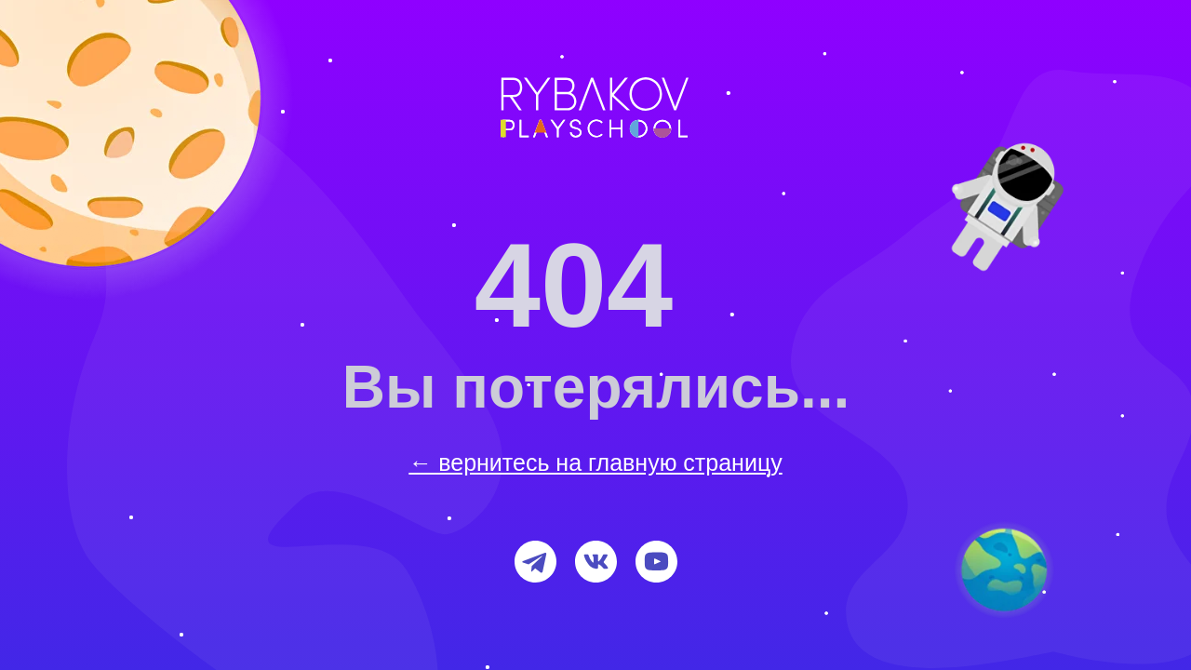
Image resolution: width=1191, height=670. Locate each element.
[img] (1004, 570)
